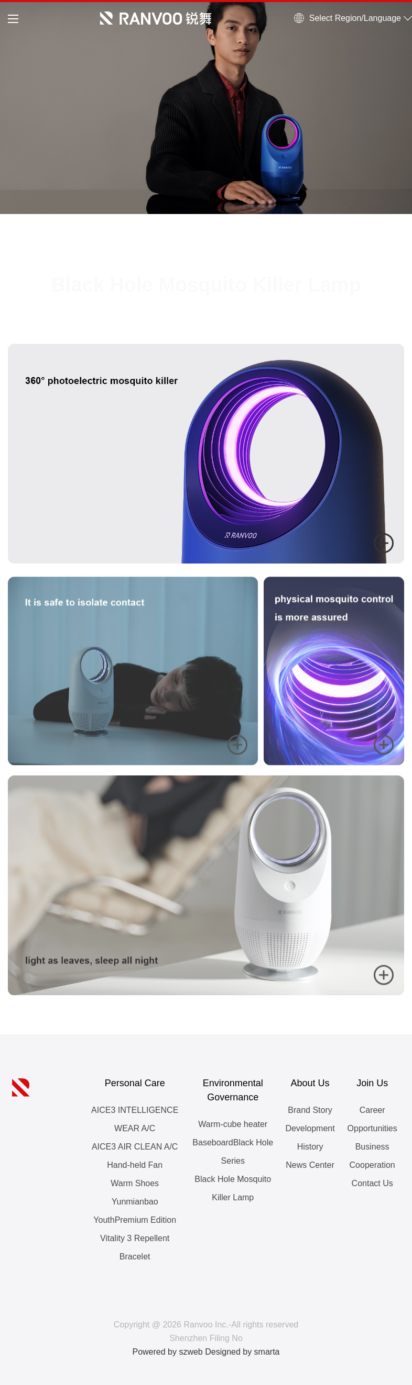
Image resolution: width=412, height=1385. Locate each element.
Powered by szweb (167, 1351)
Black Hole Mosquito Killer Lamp (232, 1188)
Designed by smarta (242, 1351)
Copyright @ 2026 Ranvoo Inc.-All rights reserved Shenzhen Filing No (206, 1331)
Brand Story (310, 1110)
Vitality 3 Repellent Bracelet (134, 1247)
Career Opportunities (372, 1119)
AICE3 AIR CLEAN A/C (135, 1146)
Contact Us (372, 1183)
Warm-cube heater (232, 1124)
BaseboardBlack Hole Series (232, 1151)
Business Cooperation (372, 1155)
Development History (309, 1137)
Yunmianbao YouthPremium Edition (134, 1210)
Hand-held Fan (134, 1165)
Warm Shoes (135, 1183)
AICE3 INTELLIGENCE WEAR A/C (134, 1119)
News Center (310, 1165)
